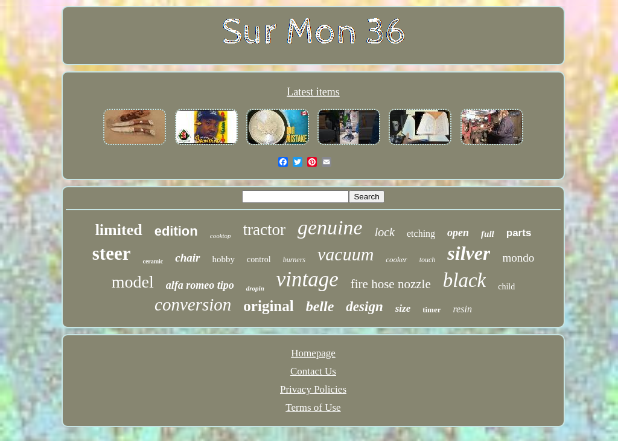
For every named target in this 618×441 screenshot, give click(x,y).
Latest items (313, 92)
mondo (518, 257)
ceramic (152, 261)
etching (421, 233)
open (458, 233)
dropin (255, 288)
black (464, 280)
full (487, 234)
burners (294, 260)
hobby (223, 259)
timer (431, 309)
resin (462, 309)
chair (187, 257)
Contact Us (313, 371)
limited (118, 230)
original (268, 306)
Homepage (313, 353)
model (133, 281)
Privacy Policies (313, 389)
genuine (330, 227)
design (364, 306)
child (506, 286)
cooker (396, 259)
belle (320, 306)
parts (519, 233)
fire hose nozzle (391, 284)
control (259, 259)
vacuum (345, 254)
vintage (307, 279)
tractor (264, 229)
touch (427, 260)
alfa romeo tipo (200, 285)
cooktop (220, 235)
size (403, 308)
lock (385, 232)
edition (176, 231)
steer (111, 253)
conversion (192, 304)
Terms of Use (312, 407)
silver (468, 253)
